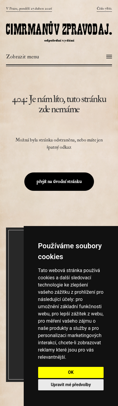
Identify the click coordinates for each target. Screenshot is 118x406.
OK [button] (71, 372)
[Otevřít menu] (59, 56)
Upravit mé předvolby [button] (71, 384)
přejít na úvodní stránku (59, 181)
